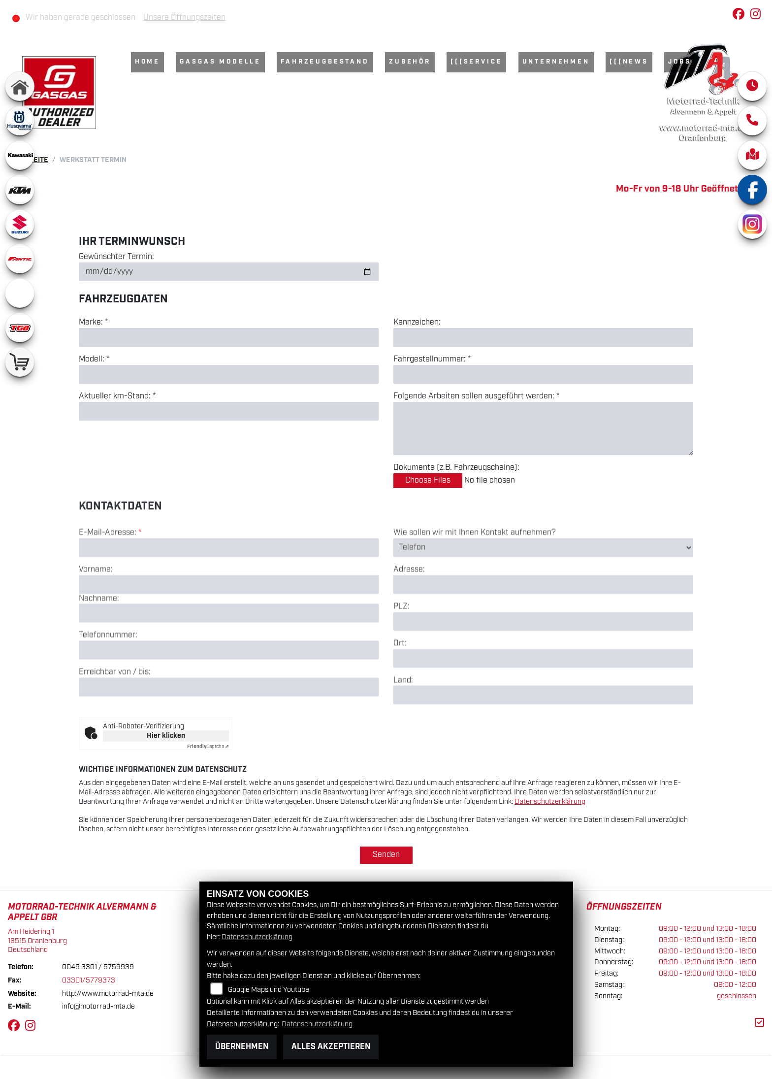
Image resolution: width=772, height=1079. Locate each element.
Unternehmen (556, 62)
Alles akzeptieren (330, 1047)
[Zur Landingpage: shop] (19, 362)
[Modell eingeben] (229, 374)
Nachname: (99, 642)
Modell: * (94, 359)
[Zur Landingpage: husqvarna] (19, 120)
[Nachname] (229, 656)
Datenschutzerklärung (550, 801)
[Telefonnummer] (229, 693)
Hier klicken (166, 735)
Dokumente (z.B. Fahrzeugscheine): (456, 468)
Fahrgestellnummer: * (432, 359)
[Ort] (543, 701)
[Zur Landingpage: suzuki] (19, 224)
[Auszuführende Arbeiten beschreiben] (543, 428)
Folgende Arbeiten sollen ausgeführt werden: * (476, 396)
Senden (386, 855)
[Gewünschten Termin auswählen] (229, 271)
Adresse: (409, 613)
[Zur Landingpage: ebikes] (19, 293)
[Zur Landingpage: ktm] (19, 189)
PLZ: (401, 650)
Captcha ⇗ (208, 746)
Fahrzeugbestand (325, 62)
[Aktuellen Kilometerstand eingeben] (229, 411)
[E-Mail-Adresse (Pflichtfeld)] (229, 590)
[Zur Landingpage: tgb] (19, 327)
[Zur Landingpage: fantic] (19, 258)
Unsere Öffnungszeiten (184, 17)
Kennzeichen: (417, 322)
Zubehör (410, 62)
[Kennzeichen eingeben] (543, 337)
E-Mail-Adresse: (110, 576)
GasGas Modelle (220, 62)
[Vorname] (229, 627)
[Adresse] (543, 628)
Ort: (400, 686)
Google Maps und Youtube (268, 989)
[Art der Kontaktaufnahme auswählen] (543, 590)
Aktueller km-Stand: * (117, 396)
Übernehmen (241, 1047)
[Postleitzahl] (543, 664)
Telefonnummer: (108, 679)
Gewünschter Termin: (116, 257)
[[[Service (476, 62)
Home (147, 62)
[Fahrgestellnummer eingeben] (543, 374)
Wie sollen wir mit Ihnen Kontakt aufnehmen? (474, 576)
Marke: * (93, 322)
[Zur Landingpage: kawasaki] (19, 155)
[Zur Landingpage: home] (19, 86)
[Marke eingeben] (229, 337)
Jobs (679, 62)
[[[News (629, 62)
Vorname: (96, 613)
